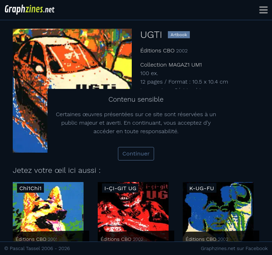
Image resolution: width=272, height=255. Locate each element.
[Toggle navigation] (263, 10)
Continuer (136, 153)
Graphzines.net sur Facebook (234, 248)
